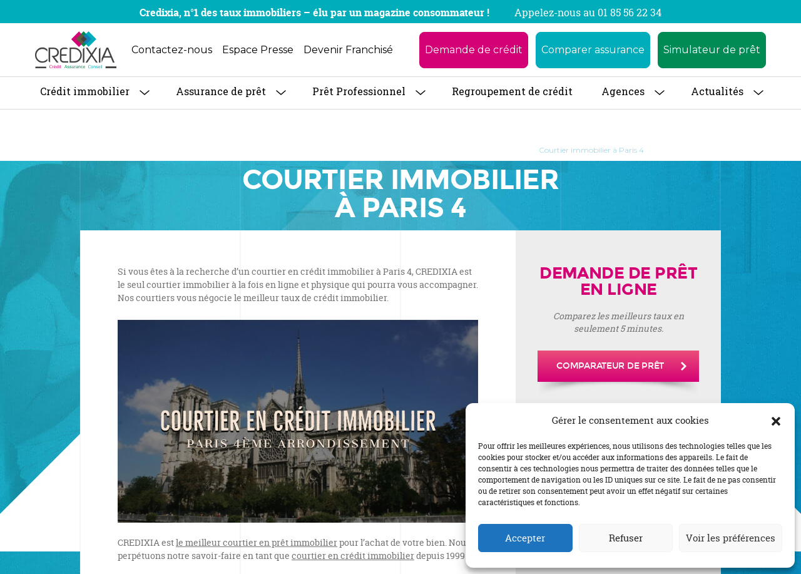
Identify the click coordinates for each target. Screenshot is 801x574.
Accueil (170, 150)
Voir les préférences (730, 538)
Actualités (717, 91)
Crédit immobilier (85, 91)
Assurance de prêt (221, 91)
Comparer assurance (593, 50)
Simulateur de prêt (711, 50)
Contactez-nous (171, 50)
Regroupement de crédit (512, 91)
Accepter (525, 538)
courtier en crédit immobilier (353, 555)
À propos (221, 150)
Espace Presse (257, 50)
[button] (776, 420)
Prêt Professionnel (359, 91)
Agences (623, 91)
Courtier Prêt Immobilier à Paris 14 (454, 150)
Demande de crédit (474, 50)
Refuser (626, 538)
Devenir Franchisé (348, 50)
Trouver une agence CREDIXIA (315, 150)
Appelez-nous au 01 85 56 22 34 (587, 12)
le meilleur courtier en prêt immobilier (256, 542)
